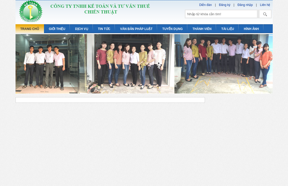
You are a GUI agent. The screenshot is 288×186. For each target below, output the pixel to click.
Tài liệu (227, 29)
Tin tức (104, 29)
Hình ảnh (251, 29)
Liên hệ (265, 5)
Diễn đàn (205, 5)
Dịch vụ (81, 29)
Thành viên (202, 29)
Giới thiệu (57, 29)
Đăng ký (224, 5)
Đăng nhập (245, 5)
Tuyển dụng (172, 29)
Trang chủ (29, 29)
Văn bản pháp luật (136, 29)
